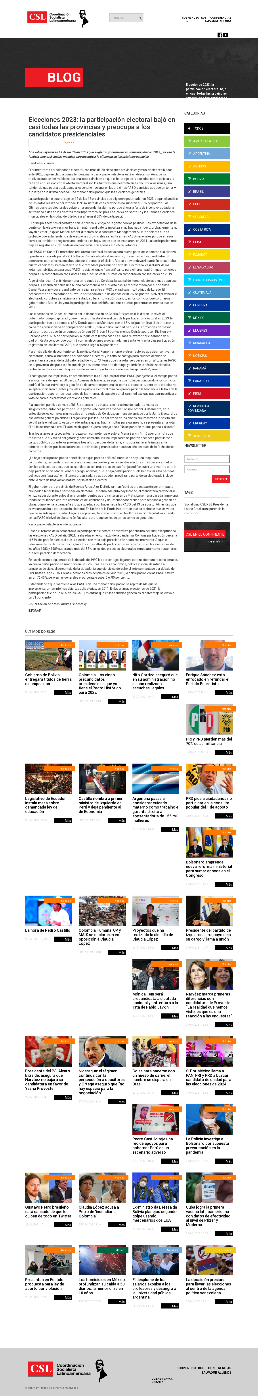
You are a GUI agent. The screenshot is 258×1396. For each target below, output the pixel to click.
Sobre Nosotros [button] (194, 19)
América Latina (203, 141)
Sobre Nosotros (190, 1368)
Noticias (197, 356)
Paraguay (198, 381)
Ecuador (197, 255)
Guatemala (200, 292)
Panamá (197, 368)
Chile (194, 204)
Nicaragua (199, 343)
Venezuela (199, 436)
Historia (157, 1382)
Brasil (196, 191)
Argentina (69, 142)
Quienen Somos (162, 1378)
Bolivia (196, 179)
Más (68, 692)
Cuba (194, 242)
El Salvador (200, 267)
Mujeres (197, 330)
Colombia (198, 217)
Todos (195, 128)
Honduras (199, 305)
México (196, 318)
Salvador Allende (217, 21)
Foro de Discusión (205, 280)
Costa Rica (199, 229)
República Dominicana (198, 408)
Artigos (197, 166)
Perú (194, 393)
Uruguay (197, 423)
